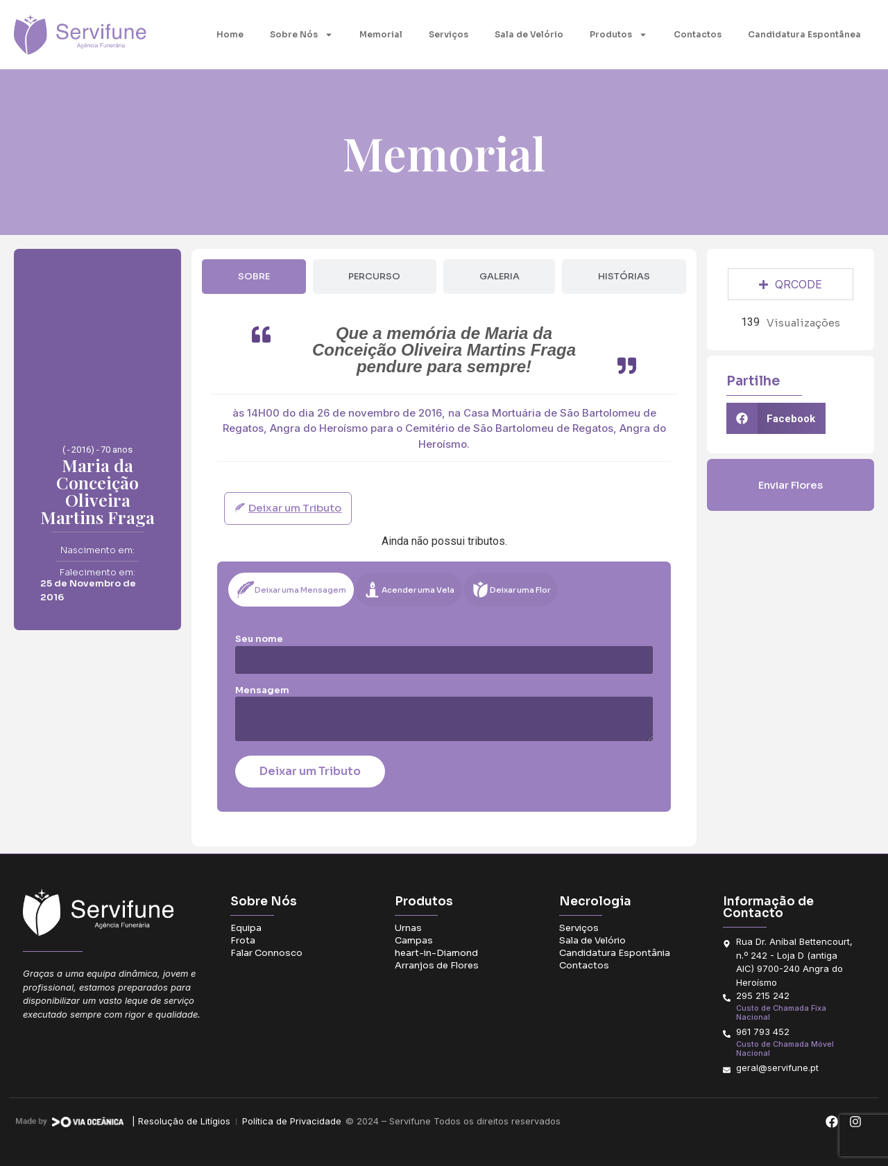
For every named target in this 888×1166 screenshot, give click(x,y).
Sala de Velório (529, 34)
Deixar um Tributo (310, 771)
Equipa (246, 928)
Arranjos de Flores (437, 965)
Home (230, 34)
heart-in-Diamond (436, 953)
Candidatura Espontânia (614, 953)
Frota (242, 940)
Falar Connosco (266, 953)
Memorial (380, 34)
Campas (414, 940)
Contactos (698, 34)
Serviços (448, 34)
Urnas (408, 928)
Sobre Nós (301, 35)
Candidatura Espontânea (804, 34)
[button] (776, 418)
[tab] (253, 276)
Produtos (618, 35)
